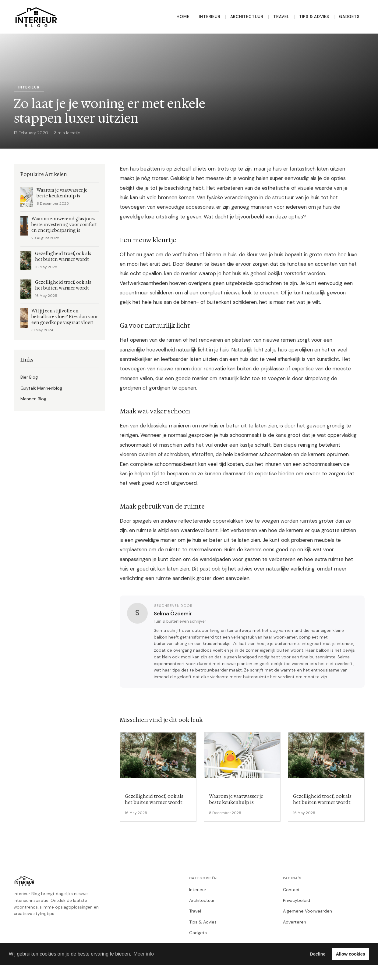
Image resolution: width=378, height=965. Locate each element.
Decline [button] (317, 954)
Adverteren (294, 922)
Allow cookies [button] (350, 954)
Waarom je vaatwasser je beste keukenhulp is (62, 193)
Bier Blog (29, 377)
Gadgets (349, 16)
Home (183, 16)
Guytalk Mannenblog (41, 388)
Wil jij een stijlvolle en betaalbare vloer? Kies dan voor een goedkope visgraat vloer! (64, 317)
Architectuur (246, 16)
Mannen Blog (33, 398)
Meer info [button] (143, 953)
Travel (281, 16)
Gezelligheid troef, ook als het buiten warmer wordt (63, 256)
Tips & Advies (314, 16)
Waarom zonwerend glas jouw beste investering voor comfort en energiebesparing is (64, 224)
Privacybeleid (296, 900)
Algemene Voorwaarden (307, 911)
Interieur (209, 16)
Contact (291, 889)
